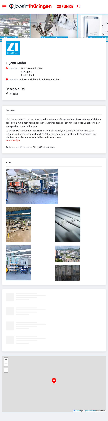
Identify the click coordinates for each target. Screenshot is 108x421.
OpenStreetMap (90, 411)
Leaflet (77, 411)
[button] (54, 381)
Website (14, 93)
